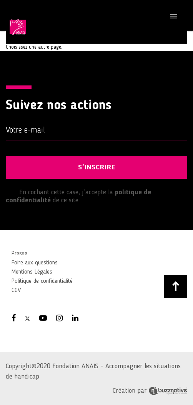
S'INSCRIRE (96, 167)
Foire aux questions (35, 263)
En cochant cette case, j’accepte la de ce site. (78, 196)
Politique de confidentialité (42, 281)
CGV (16, 290)
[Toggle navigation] (173, 17)
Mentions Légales (32, 272)
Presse (19, 254)
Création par (150, 390)
